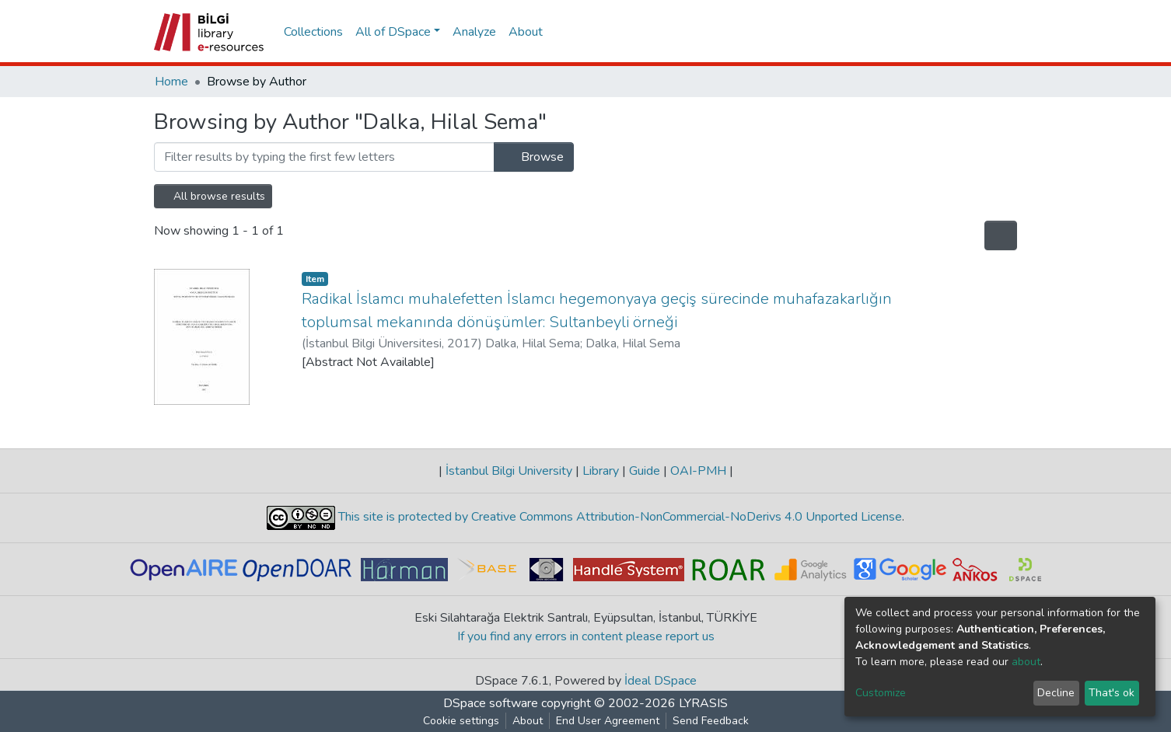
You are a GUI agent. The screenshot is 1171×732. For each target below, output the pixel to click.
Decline (1056, 692)
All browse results (213, 196)
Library (600, 470)
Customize (880, 692)
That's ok (1111, 692)
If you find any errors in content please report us (586, 636)
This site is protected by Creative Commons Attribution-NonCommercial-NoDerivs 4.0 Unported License (618, 516)
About (526, 31)
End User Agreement (607, 720)
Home (171, 81)
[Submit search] (936, 32)
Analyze (474, 31)
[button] (958, 32)
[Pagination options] (1000, 235)
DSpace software (490, 703)
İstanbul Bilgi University (508, 470)
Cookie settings (461, 720)
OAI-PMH (698, 470)
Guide (644, 470)
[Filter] (324, 157)
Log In (989, 31)
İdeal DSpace (660, 680)
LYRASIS (703, 703)
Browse (534, 157)
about (1026, 661)
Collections (313, 31)
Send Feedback (711, 720)
